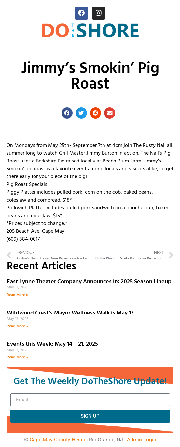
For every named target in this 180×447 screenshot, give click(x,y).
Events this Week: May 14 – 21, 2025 (52, 344)
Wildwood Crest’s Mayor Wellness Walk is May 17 (71, 313)
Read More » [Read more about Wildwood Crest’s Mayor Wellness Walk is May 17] (17, 326)
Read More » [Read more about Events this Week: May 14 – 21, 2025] (17, 357)
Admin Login (141, 440)
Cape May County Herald (58, 440)
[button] (67, 113)
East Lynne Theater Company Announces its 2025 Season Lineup (90, 281)
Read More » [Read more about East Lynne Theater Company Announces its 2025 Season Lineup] (17, 295)
